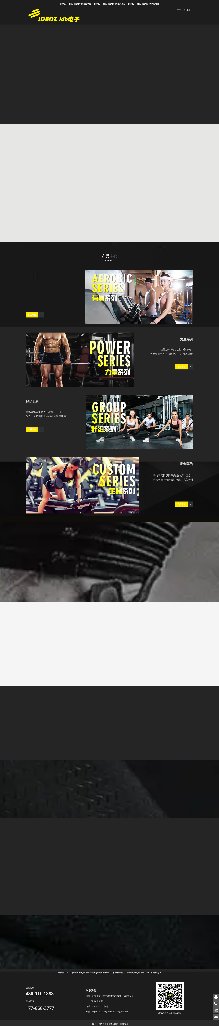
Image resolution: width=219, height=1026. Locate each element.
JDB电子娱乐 (132, 972)
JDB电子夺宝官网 (89, 972)
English (187, 10)
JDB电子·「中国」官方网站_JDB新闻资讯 (109, 4)
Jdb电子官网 (77, 972)
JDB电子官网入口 (119, 972)
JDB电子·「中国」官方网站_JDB (149, 972)
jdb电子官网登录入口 (104, 972)
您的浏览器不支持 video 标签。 (109, 69)
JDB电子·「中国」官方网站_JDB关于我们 (75, 4)
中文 (179, 10)
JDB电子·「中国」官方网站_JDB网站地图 (143, 4)
